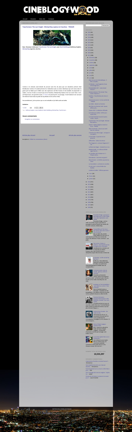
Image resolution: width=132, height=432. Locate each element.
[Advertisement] (52, 129)
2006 (89, 207)
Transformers (62, 110)
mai (90, 75)
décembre (92, 57)
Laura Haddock (39, 110)
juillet (90, 70)
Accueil (25, 19)
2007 (89, 205)
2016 (89, 182)
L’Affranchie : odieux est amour (97, 140)
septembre (92, 65)
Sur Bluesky (55, 422)
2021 (89, 45)
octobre (91, 62)
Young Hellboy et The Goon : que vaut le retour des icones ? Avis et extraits (101, 231)
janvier (91, 178)
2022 (89, 42)
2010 (89, 197)
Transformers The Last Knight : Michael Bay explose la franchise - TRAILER (48, 27)
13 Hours (45, 94)
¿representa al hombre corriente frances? (97, 361)
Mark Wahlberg (64, 47)
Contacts (51, 19)
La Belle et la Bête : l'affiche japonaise (98, 170)
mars (90, 173)
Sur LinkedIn (55, 411)
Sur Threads (55, 418)
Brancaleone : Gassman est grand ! (98, 157)
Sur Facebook (56, 415)
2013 (89, 189)
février (91, 176)
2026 (89, 32)
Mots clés (42, 19)
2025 (89, 35)
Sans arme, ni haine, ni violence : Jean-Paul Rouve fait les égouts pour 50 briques (101, 245)
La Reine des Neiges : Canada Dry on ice (99, 147)
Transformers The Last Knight (47, 47)
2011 (89, 194)
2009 (89, 199)
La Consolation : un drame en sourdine (99, 164)
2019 (89, 50)
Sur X (53, 413)
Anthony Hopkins (30, 110)
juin (90, 72)
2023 (89, 40)
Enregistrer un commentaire (32, 119)
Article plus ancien (75, 135)
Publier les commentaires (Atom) (38, 139)
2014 (89, 187)
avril (90, 78)
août (90, 67)
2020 (89, 47)
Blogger (69, 427)
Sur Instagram (56, 420)
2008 (89, 202)
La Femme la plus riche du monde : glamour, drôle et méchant (100, 272)
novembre (92, 60)
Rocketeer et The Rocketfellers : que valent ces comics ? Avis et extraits (101, 286)
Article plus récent (28, 135)
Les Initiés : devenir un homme (97, 104)
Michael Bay (26, 49)
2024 (89, 37)
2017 (89, 55)
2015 (89, 184)
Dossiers (33, 19)
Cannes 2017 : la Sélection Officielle (98, 110)
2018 (89, 52)
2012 (89, 192)
